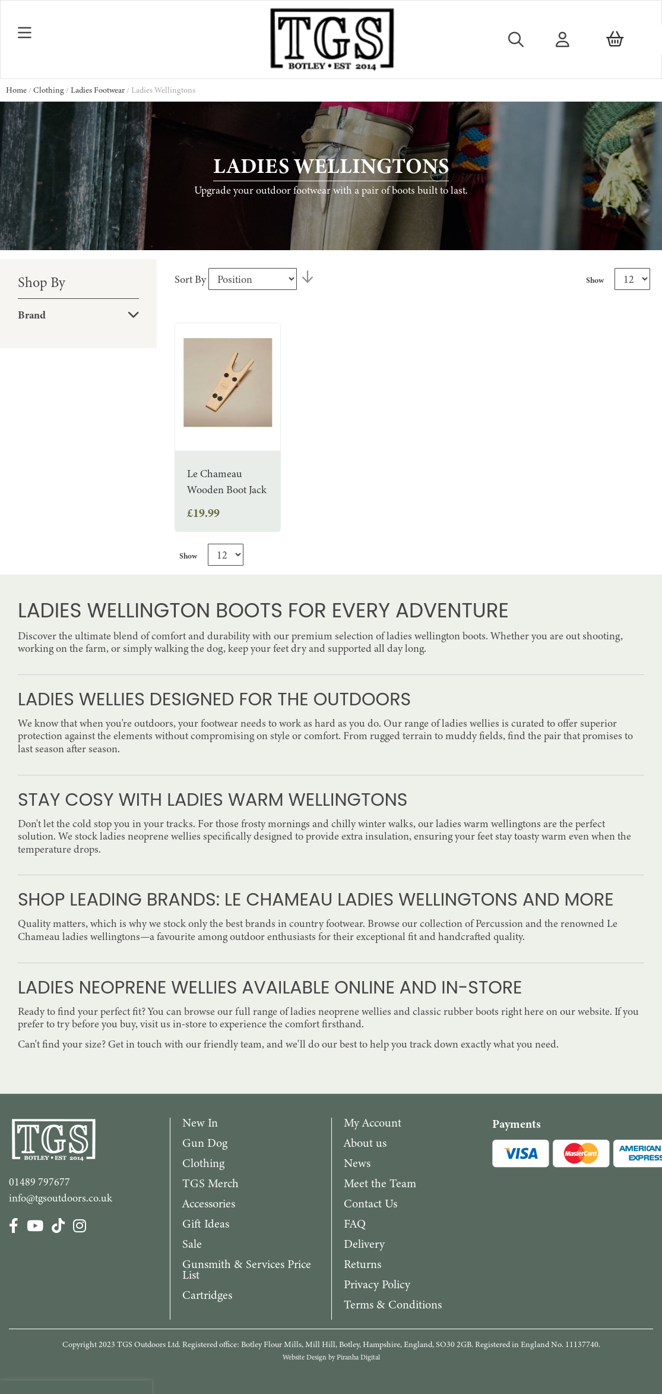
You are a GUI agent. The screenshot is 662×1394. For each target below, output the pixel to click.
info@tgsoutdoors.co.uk (60, 1198)
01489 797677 (39, 1182)
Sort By (190, 279)
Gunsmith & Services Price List (246, 1269)
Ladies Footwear (98, 90)
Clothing (49, 90)
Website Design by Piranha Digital (331, 1357)
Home (17, 90)
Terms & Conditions (393, 1305)
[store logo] (331, 39)
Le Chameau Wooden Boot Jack (227, 481)
